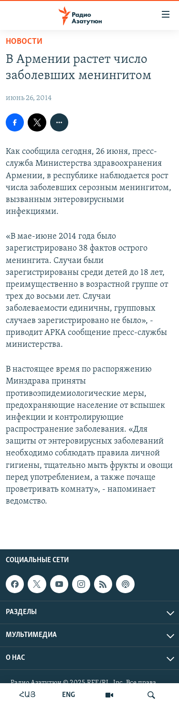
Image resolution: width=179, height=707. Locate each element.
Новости (24, 41)
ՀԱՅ (27, 695)
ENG (68, 695)
